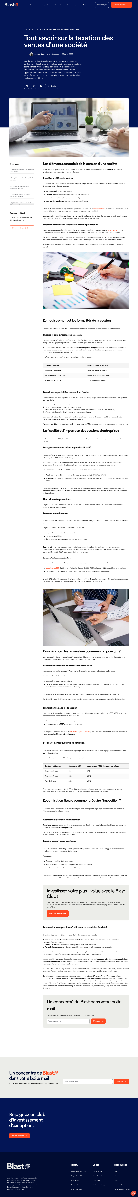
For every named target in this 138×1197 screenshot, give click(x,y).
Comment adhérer (43, 5)
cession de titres (99, 209)
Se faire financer (77, 1185)
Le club (28, 5)
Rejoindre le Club (77, 1176)
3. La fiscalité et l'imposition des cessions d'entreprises (19, 187)
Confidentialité (98, 1176)
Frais (115, 1180)
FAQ (115, 1176)
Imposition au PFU (53, 568)
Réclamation (97, 1171)
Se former (35, 29)
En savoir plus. (19, 1189)
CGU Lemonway (99, 1185)
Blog (84, 5)
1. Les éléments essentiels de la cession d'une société (22, 171)
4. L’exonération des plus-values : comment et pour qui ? (20, 195)
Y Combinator (72, 5)
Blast (26, 29)
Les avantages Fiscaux (122, 1189)
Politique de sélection (122, 1185)
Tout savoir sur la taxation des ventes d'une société (60, 29)
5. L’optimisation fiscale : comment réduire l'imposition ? (20, 204)
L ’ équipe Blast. (77, 1189)
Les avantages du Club (79, 1171)
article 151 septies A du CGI (80, 732)
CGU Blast (96, 1180)
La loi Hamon (112, 230)
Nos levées (59, 5)
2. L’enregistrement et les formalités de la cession (21, 179)
